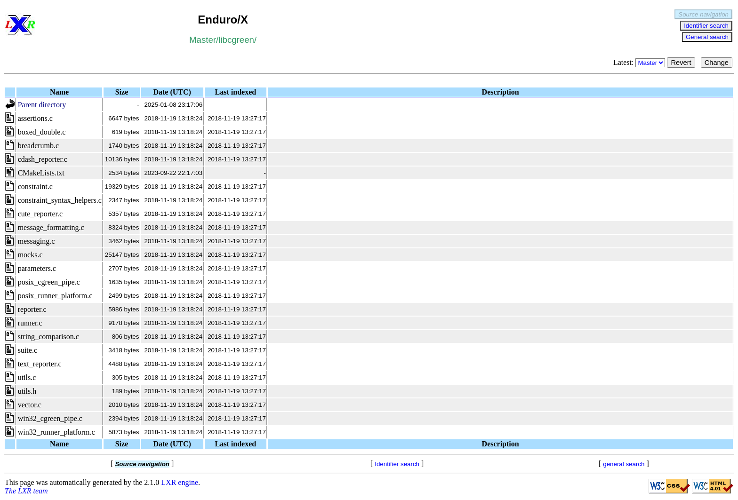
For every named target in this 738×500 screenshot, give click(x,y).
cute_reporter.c (40, 214)
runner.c (30, 323)
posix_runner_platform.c (55, 296)
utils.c (27, 377)
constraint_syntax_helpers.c (60, 200)
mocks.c (30, 255)
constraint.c (35, 186)
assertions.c (35, 118)
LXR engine (179, 482)
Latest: (640, 62)
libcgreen (236, 40)
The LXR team (26, 491)
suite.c (27, 350)
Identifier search (706, 25)
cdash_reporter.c (42, 159)
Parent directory (42, 105)
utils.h (27, 391)
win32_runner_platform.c (56, 432)
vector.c (29, 405)
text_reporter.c (40, 364)
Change (717, 62)
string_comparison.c (48, 337)
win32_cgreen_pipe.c (50, 418)
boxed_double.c (42, 132)
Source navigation (703, 14)
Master (202, 40)
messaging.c (36, 241)
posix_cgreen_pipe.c (49, 282)
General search (707, 36)
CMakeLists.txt (41, 173)
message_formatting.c (51, 227)
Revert (681, 62)
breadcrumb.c (38, 146)
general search (623, 464)
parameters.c (37, 268)
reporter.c (32, 309)
